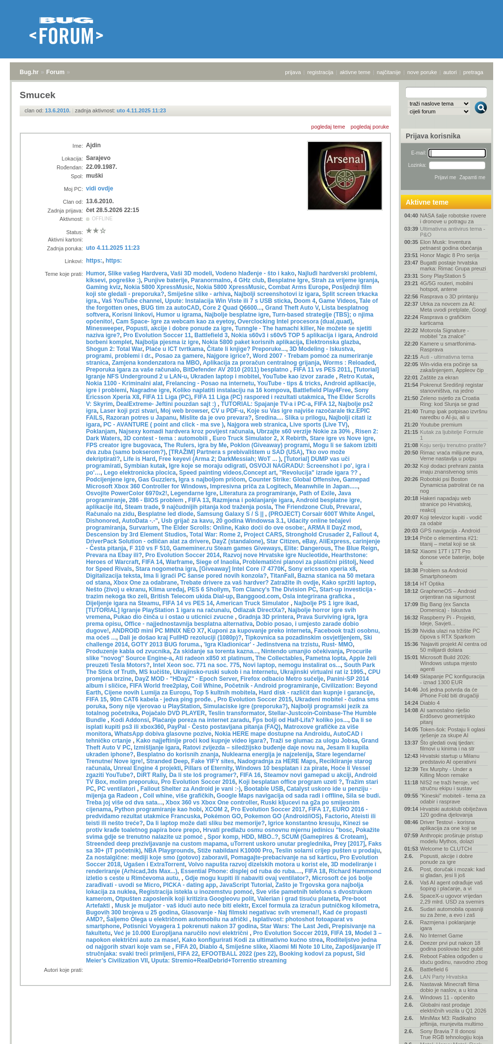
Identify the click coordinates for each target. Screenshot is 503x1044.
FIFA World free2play (159, 685)
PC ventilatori (117, 788)
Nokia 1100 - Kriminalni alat (124, 383)
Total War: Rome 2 (215, 534)
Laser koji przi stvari (128, 410)
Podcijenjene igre (110, 479)
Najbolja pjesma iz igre (166, 342)
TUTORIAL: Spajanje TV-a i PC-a (266, 404)
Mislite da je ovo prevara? (216, 417)
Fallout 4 (365, 534)
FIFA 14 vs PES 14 (187, 603)
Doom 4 (304, 300)
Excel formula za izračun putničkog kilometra (315, 905)
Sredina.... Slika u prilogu (290, 417)
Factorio (336, 816)
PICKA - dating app (189, 885)
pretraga (473, 72)
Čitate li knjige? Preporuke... (246, 349)
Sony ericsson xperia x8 (321, 568)
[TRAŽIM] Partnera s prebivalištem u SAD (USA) (236, 452)
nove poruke (422, 72)
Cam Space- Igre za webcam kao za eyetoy (175, 321)
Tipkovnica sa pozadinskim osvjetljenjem (302, 637)
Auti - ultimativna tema (447, 357)
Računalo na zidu (110, 513)
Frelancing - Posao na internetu (210, 383)
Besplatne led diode (165, 513)
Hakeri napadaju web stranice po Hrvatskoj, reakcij (446, 504)
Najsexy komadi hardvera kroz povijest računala (186, 431)
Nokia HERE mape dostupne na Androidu (272, 733)
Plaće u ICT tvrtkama (174, 349)
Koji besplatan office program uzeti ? (290, 781)
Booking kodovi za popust (316, 953)
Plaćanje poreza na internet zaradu (200, 720)
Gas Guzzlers (156, 479)
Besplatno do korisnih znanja (178, 754)
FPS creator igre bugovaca (123, 445)
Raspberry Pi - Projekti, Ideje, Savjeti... (447, 620)
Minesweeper (104, 328)
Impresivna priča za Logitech (250, 486)
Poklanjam (100, 431)
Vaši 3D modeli (191, 273)
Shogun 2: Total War (114, 349)
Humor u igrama (178, 314)
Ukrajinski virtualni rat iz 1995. (322, 672)
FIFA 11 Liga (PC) (166, 397)
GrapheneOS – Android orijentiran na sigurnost (448, 594)
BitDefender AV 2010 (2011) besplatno (236, 369)
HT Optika (432, 584)
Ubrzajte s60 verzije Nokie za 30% (304, 431)
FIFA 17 (318, 809)
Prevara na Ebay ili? (114, 555)
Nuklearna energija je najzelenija (267, 754)
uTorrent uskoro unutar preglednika (280, 843)
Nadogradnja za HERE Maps (276, 761)
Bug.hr (29, 72)
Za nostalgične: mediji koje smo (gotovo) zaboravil (156, 857)
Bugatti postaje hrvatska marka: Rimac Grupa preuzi (453, 265)
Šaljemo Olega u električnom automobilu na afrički (177, 919)
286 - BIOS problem (157, 500)
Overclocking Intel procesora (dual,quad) (295, 321)
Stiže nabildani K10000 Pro (235, 850)
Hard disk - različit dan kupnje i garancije (316, 692)
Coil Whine (206, 685)
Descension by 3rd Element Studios (136, 534)
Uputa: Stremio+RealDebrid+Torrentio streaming (219, 960)
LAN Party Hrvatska (444, 977)
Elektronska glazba (333, 342)
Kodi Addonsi (130, 720)
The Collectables (278, 658)
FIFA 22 (187, 953)
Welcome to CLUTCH (446, 849)
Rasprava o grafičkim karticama (445, 320)
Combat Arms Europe (298, 287)
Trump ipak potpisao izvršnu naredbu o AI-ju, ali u (453, 414)
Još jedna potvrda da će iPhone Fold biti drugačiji (449, 692)
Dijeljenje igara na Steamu (122, 603)
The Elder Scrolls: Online (196, 527)
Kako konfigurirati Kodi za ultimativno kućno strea (252, 940)
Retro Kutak (355, 376)
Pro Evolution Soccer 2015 (254, 699)
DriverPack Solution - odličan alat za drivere (147, 541)
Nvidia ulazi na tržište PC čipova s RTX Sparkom (450, 634)
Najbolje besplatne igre (236, 314)
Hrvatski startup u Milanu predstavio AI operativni (449, 759)
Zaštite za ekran (439, 377)
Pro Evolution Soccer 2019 (290, 933)
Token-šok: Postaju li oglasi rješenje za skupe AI (452, 732)
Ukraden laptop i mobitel (225, 376)
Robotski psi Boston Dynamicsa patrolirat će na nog (452, 485)
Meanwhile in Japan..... (326, 486)
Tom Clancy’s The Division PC (274, 589)
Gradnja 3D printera (265, 617)
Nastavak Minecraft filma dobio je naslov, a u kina (449, 987)
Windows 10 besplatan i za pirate (282, 768)
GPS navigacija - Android (450, 531)
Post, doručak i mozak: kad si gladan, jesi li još (452, 872)
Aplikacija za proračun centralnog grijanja (261, 362)
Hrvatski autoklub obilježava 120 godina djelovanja (453, 812)
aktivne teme (355, 72)
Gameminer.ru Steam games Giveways (227, 548)
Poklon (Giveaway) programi (269, 445)
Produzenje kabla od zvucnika (128, 651)
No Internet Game (441, 935)
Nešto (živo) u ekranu (115, 589)
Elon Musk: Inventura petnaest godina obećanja (451, 245)
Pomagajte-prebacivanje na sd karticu (283, 857)
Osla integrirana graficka (317, 596)
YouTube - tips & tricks (289, 383)
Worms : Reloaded (348, 362)
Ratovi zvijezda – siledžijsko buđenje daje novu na (253, 747)
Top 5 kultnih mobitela (224, 692)
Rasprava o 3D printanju (449, 296)
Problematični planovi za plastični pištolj (299, 562)
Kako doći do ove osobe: (270, 527)
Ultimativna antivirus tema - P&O (452, 232)
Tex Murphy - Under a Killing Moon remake (446, 772)
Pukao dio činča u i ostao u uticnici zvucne (174, 617)
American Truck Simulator (253, 603)
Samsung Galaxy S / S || (230, 513)
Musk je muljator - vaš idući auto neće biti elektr (182, 905)
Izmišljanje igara (157, 747)
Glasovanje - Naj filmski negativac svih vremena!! (250, 912)
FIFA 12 (324, 404)
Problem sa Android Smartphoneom (443, 573)
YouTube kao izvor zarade (299, 376)
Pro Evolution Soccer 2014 (182, 555)
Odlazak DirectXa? (258, 610)
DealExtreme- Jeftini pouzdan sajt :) (167, 404)
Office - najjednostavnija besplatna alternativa (188, 623)
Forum (55, 72)
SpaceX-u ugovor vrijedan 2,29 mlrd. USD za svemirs (452, 899)
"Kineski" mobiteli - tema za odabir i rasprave (452, 798)
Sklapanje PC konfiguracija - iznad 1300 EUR (452, 679)
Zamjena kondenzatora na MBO (156, 362)
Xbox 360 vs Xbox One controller (211, 802)
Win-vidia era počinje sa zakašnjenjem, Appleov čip (452, 367)
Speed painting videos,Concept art (227, 472)
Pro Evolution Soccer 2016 (198, 781)
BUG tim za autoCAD (170, 307)
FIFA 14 (152, 562)
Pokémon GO (222, 816)
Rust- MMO (337, 644)
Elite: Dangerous (307, 548)
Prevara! (348, 507)
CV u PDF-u (227, 410)
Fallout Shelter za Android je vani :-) (190, 788)
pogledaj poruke (370, 127)
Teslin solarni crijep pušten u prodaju (328, 850)
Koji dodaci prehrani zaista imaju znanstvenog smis (451, 469)
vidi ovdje (99, 188)
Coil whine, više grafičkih (178, 795)
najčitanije (389, 72)
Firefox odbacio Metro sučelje (281, 678)
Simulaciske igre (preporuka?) (245, 706)
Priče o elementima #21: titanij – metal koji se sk (449, 541)
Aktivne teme (427, 202)
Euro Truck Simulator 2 (245, 438)
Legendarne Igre (193, 493)
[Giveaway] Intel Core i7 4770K (242, 568)
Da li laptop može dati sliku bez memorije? (205, 823)
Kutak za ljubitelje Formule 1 (451, 435)
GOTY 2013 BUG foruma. (165, 644)
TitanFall (282, 575)
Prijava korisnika (433, 136)
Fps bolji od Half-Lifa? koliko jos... (300, 720)
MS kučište (154, 672)
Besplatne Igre (288, 280)
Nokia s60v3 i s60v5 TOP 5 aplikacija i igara (291, 335)
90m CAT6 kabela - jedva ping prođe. (162, 699)
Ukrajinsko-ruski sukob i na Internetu (225, 672)
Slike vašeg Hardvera (138, 273)
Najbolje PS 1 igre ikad (325, 603)
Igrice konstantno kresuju (304, 823)
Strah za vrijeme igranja (344, 280)
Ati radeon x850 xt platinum (213, 658)
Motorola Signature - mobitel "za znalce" (444, 333)
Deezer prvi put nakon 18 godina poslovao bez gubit (451, 946)
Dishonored (102, 520)
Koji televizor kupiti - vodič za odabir (451, 520)
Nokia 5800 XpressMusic (158, 287)
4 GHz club (249, 280)
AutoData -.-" (140, 520)
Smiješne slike (245, 946)
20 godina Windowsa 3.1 (250, 520)
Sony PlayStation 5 (443, 276)
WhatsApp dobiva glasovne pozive (162, 733)
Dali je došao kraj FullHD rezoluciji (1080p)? (180, 637)
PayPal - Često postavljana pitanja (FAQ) (223, 726)
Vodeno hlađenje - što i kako (254, 273)
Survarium (143, 527)
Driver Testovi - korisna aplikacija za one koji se (448, 825)
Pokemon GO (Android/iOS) (282, 816)
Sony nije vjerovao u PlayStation (154, 706)
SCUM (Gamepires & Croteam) (323, 836)
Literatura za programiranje (258, 493)
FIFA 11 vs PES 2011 (321, 369)
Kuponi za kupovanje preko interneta (259, 630)
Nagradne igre (149, 390)
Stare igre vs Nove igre (342, 438)
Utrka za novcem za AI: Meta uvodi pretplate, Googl (453, 307)
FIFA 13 (198, 500)
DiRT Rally (151, 775)
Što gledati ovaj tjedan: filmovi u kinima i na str (447, 745)
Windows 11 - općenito (447, 997)
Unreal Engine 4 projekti (147, 768)
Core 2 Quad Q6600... (232, 307)
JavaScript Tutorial (246, 885)
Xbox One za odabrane (145, 582)
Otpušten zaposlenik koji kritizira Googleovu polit (184, 898)
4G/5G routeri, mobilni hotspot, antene (446, 286)
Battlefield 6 (434, 969)
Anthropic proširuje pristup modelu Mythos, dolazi (451, 838)
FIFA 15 (96, 699)
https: (94, 260)
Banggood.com (257, 596)
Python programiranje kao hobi (157, 809)
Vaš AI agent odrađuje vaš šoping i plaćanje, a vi (451, 885)
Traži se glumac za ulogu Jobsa (314, 740)
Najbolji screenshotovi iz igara (276, 294)
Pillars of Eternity (208, 768)
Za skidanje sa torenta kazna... (215, 651)
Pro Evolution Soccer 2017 (268, 809)
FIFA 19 (341, 933)
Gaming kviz (103, 287)
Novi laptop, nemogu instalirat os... (291, 665)
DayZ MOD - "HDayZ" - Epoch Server (186, 678)
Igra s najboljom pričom (212, 479)
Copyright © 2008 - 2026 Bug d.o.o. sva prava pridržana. (251, 1041)
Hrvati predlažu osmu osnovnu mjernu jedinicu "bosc (277, 830)
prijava (293, 72)
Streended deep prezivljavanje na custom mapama (156, 843)
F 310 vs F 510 (149, 548)
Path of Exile (317, 493)
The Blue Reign (356, 548)
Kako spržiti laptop (348, 582)
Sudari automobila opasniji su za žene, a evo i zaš (451, 912)
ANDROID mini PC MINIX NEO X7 (158, 630)
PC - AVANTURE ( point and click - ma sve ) (163, 424)
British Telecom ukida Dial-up (191, 596)
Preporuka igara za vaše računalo (133, 369)
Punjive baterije (166, 280)
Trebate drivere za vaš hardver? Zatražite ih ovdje (249, 582)
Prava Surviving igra (325, 617)
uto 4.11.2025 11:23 (141, 110)
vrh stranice (476, 1030)
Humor (95, 273)
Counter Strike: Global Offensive (294, 479)
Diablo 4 (211, 946)
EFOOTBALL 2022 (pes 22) (238, 953)
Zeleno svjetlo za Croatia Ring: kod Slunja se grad (449, 401)
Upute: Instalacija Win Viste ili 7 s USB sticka (228, 300)
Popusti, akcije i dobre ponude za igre (178, 328)
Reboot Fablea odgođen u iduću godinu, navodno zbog (454, 959)
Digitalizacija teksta (113, 575)
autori (450, 72)
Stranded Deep (167, 761)
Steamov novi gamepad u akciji (307, 775)
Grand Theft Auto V (291, 307)
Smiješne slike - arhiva (199, 294)
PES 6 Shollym (208, 589)
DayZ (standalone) (237, 541)
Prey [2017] (349, 843)
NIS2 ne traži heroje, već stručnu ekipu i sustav (449, 785)
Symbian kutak (145, 465)
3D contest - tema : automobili (166, 438)
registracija (320, 72)
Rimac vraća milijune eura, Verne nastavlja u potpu (452, 455)
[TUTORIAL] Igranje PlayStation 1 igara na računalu (158, 610)
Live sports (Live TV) (319, 424)
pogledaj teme (328, 127)
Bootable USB (263, 788)
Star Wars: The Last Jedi (294, 926)
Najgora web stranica (256, 424)
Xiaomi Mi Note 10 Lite (301, 946)
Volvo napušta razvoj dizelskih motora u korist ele (258, 864)
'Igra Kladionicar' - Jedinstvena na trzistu (261, 644)
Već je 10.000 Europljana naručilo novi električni (182, 933)
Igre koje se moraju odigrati (207, 465)
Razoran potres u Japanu (141, 417)
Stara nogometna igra (166, 568)
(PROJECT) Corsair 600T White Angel (321, 513)
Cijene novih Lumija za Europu (147, 692)
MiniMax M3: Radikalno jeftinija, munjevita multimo (451, 1021)
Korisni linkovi (132, 314)
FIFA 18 (315, 871)
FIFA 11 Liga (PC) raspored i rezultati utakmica (259, 397)
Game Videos (337, 300)
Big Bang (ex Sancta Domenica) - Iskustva (445, 607)
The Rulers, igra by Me (195, 445)
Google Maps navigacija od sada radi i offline (280, 795)
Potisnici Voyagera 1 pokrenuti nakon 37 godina (190, 926)
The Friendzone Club (304, 507)
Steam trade (142, 507)
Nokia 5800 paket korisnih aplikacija (252, 342)
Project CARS (263, 534)
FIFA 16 (250, 775)
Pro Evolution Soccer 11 (157, 335)
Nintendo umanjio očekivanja (302, 651)
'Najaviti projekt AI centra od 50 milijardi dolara (453, 647)
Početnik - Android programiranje (271, 685)
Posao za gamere (179, 355)
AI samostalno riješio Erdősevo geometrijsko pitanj (447, 716)
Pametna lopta (326, 658)
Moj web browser (184, 410)
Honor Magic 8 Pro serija (449, 255)
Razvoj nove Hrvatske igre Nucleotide (275, 555)
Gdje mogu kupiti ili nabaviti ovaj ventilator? (246, 878)
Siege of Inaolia (217, 562)
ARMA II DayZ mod (333, 527)
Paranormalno (210, 280)
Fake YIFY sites (212, 761)
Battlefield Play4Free (322, 390)
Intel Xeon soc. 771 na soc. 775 (196, 665)
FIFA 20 (185, 946)
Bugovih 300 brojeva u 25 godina (132, 912)
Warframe (179, 562)
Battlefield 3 (211, 335)
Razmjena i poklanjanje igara (252, 500)
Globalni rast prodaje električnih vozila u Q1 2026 (453, 1008)
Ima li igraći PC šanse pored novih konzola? (205, 575)
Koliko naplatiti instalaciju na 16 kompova (231, 390)
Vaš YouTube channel (132, 300)
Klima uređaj (166, 589)
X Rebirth (293, 438)
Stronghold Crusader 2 (317, 534)
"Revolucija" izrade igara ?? (319, 472)
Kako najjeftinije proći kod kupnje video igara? (201, 740)
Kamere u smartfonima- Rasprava (448, 346)
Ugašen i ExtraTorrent (154, 864)
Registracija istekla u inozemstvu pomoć (195, 891)
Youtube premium (441, 425)
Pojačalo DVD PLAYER (173, 713)
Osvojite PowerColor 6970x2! (126, 493)
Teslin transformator (236, 713)
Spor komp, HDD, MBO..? (242, 836)
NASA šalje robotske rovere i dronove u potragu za (453, 218)
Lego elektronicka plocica (140, 472)
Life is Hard (139, 458)
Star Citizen (282, 541)
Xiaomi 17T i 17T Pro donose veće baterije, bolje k (452, 557)
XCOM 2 (216, 809)
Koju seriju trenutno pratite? (453, 445)
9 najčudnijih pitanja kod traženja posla (216, 507)
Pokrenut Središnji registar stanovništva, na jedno (451, 388)
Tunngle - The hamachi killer (274, 328)
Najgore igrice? (227, 355)
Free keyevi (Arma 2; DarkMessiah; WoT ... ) (220, 458)
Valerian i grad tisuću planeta (298, 898)
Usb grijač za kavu (187, 520)
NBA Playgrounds (169, 850)
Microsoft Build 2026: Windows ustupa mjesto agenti (448, 663)
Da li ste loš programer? (202, 775)
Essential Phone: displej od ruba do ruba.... (241, 871)
